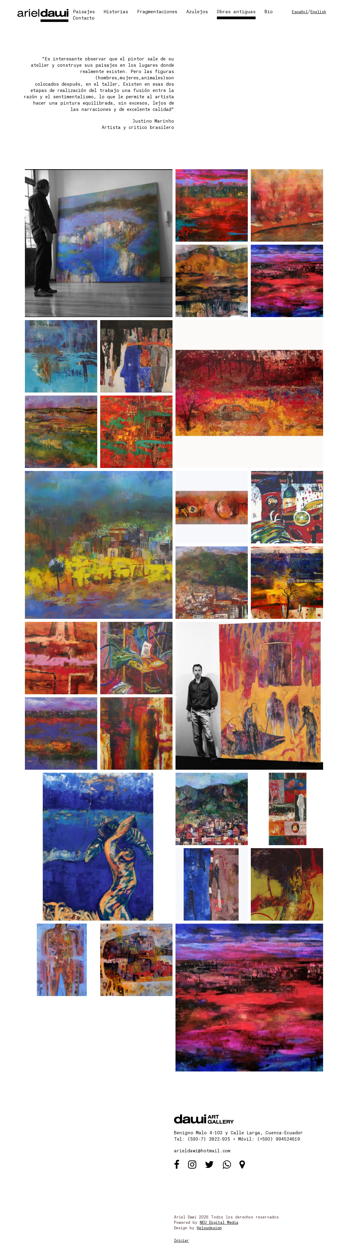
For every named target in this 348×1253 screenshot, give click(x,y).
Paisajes (84, 12)
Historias (116, 12)
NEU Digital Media (219, 1222)
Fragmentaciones (157, 12)
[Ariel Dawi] (42, 15)
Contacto (83, 18)
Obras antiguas (236, 12)
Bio (269, 12)
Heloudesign (209, 1228)
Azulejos (197, 12)
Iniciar (181, 1240)
